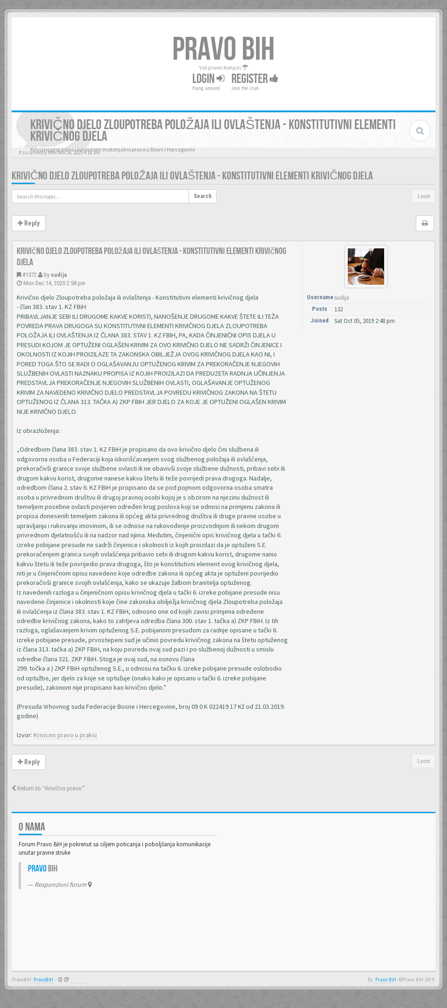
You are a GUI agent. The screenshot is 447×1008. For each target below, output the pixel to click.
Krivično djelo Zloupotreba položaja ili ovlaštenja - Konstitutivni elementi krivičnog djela (192, 176)
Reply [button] (29, 223)
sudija (59, 274)
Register (254, 79)
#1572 (29, 274)
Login (208, 79)
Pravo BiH (385, 980)
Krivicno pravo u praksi (65, 735)
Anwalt (79, 980)
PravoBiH (43, 980)
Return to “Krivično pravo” (48, 788)
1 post (423, 195)
